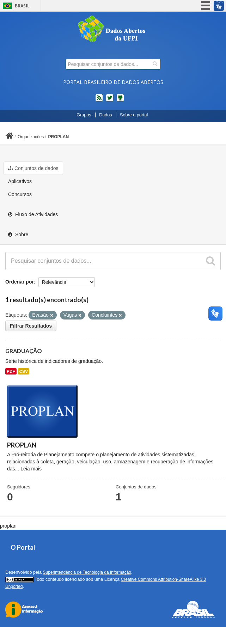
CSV (23, 371)
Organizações (31, 136)
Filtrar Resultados (31, 326)
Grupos (84, 114)
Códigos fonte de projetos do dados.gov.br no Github (120, 100)
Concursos (20, 194)
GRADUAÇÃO (23, 350)
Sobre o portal (134, 114)
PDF (11, 371)
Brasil (22, 6)
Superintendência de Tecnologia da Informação (87, 572)
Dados (105, 114)
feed (99, 100)
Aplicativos (20, 181)
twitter (109, 100)
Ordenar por (19, 282)
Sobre (18, 234)
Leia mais (31, 468)
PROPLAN (58, 136)
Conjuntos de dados (33, 168)
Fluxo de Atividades (33, 214)
